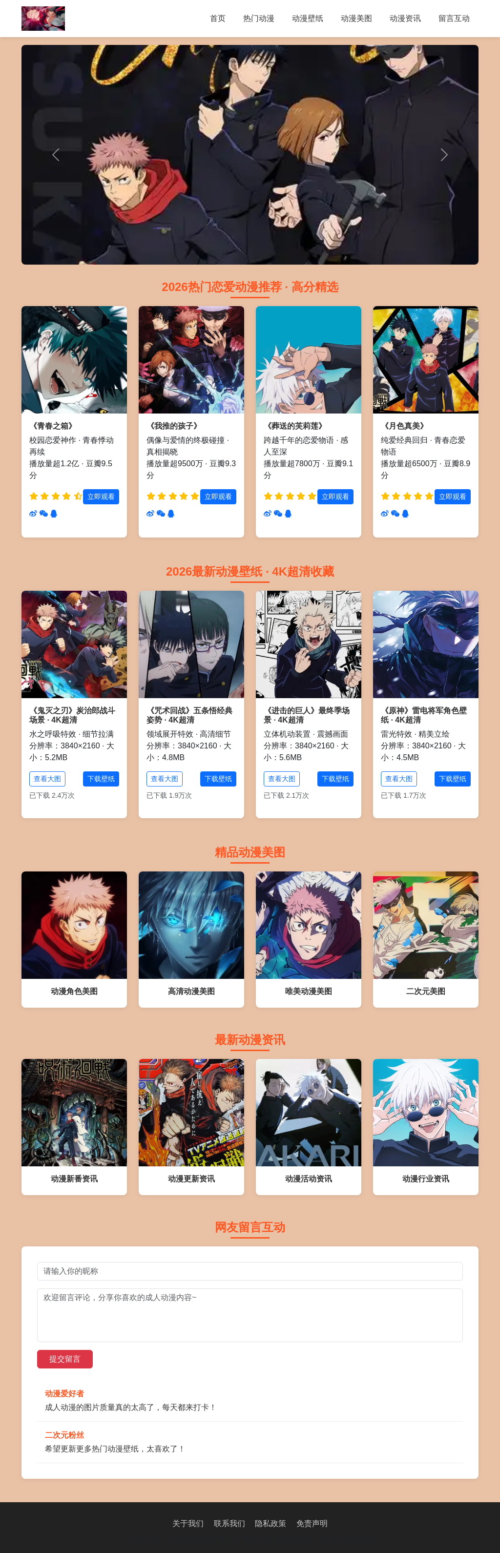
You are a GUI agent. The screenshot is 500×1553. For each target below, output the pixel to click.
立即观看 (101, 496)
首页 (218, 18)
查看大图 (47, 779)
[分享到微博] (33, 514)
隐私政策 (270, 1523)
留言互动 (454, 18)
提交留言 (65, 1359)
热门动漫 (258, 18)
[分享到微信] (43, 514)
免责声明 (312, 1523)
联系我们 (229, 1523)
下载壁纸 (101, 779)
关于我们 (188, 1523)
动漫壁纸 (307, 18)
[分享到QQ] (53, 514)
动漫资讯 (405, 18)
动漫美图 (356, 18)
